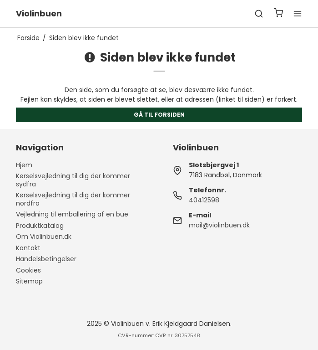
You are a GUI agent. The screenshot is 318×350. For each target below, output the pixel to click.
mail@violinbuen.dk (219, 225)
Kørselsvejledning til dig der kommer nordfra (73, 199)
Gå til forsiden (159, 114)
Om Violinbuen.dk (43, 236)
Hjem (24, 165)
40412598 (204, 200)
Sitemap (29, 281)
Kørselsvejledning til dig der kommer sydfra (73, 180)
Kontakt (28, 247)
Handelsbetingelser (46, 258)
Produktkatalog (40, 225)
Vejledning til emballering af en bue (72, 214)
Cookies (28, 270)
